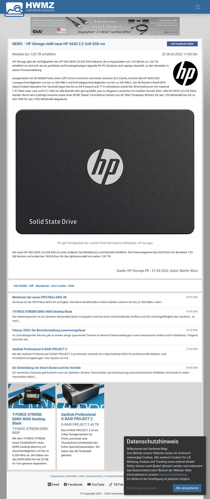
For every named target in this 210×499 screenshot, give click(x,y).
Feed (53, 484)
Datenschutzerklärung (173, 474)
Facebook (73, 484)
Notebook (42, 285)
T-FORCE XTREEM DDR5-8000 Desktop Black (28, 418)
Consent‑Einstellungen (118, 476)
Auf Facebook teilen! (182, 43)
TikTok (116, 484)
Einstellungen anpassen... (143, 488)
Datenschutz (94, 476)
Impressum (58, 476)
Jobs (81, 476)
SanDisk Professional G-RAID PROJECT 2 (78, 416)
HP (31, 285)
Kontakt (71, 476)
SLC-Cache (58, 285)
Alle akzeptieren (187, 488)
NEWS (17, 44)
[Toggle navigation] (197, 7)
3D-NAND (20, 285)
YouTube (95, 484)
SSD (70, 285)
